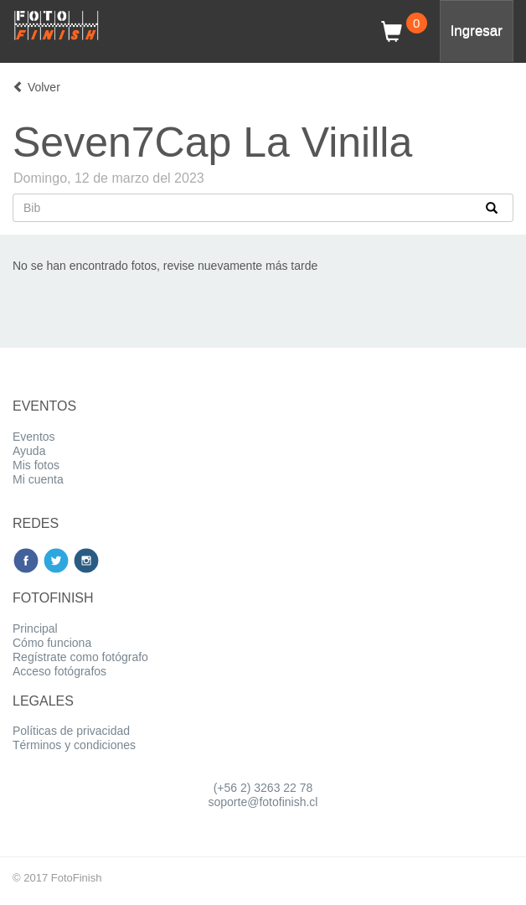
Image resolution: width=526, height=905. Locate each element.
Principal (35, 628)
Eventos (34, 436)
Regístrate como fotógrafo (80, 657)
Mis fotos (36, 465)
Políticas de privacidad (71, 730)
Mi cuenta (38, 479)
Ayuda (29, 451)
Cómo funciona (52, 642)
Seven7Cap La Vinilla (212, 142)
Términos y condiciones (74, 745)
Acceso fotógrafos (59, 671)
